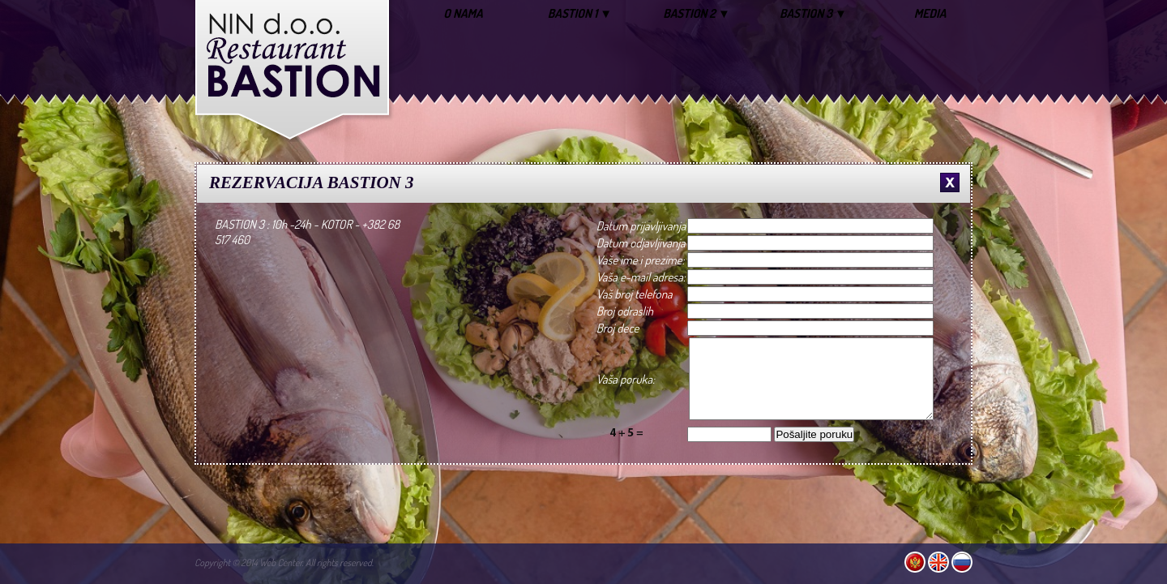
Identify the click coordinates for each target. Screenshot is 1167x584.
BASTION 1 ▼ (580, 13)
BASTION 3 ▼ (813, 13)
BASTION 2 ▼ (696, 13)
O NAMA (462, 13)
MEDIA (930, 13)
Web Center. (281, 562)
